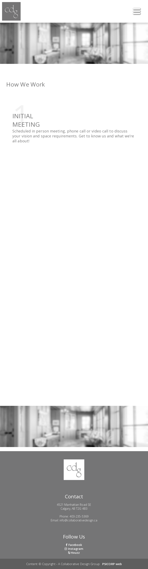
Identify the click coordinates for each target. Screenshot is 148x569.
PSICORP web (112, 564)
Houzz (74, 553)
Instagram (74, 549)
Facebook (74, 545)
